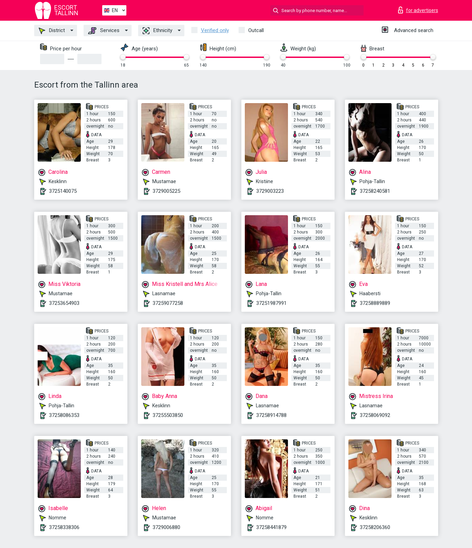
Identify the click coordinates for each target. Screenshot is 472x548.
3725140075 (63, 191)
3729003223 (270, 191)
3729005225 (166, 191)
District (52, 30)
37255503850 (168, 415)
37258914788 (271, 415)
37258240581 (375, 191)
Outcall (256, 30)
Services (103, 30)
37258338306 (64, 527)
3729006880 (166, 527)
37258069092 (375, 415)
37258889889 (375, 303)
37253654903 (64, 303)
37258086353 (64, 415)
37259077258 (168, 303)
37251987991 (271, 303)
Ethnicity (157, 30)
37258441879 (271, 527)
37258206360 (375, 527)
